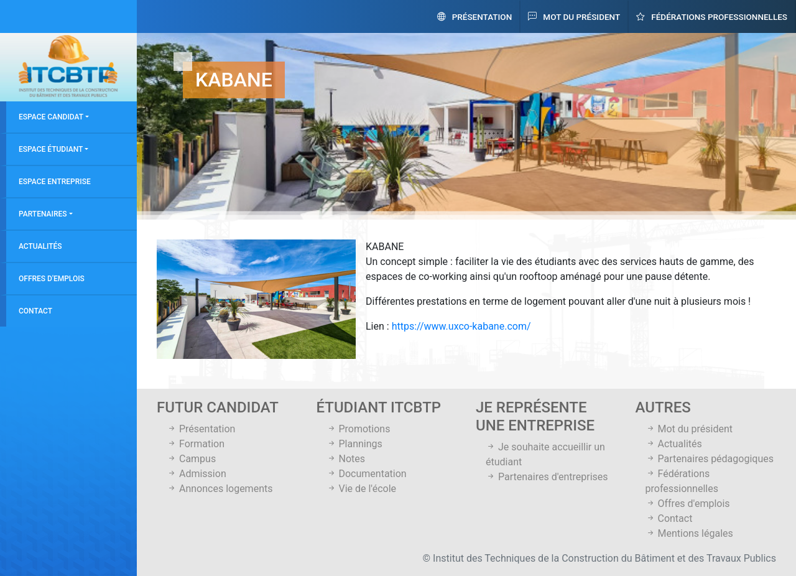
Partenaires (43, 214)
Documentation (366, 474)
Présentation (474, 17)
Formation (195, 444)
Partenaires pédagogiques (710, 459)
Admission (196, 474)
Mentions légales (689, 533)
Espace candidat (51, 117)
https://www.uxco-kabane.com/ (461, 326)
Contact (35, 311)
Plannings (354, 444)
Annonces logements (219, 489)
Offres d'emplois (52, 278)
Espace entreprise (55, 181)
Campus (191, 459)
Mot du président (574, 17)
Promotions (358, 429)
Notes (345, 459)
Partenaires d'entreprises (547, 477)
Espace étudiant (51, 149)
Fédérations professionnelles (711, 17)
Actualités (40, 246)
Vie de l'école (361, 489)
